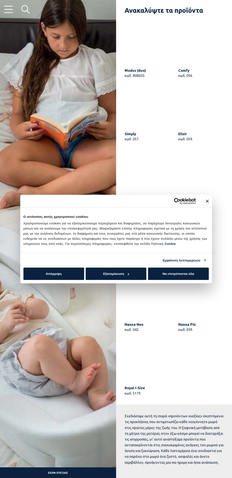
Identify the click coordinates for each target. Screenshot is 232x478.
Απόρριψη (54, 274)
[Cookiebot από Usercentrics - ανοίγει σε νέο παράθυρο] (177, 201)
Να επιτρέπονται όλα (178, 274)
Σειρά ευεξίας (58, 472)
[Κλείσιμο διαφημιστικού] (207, 201)
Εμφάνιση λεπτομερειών (181, 260)
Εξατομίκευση (116, 274)
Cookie (170, 243)
